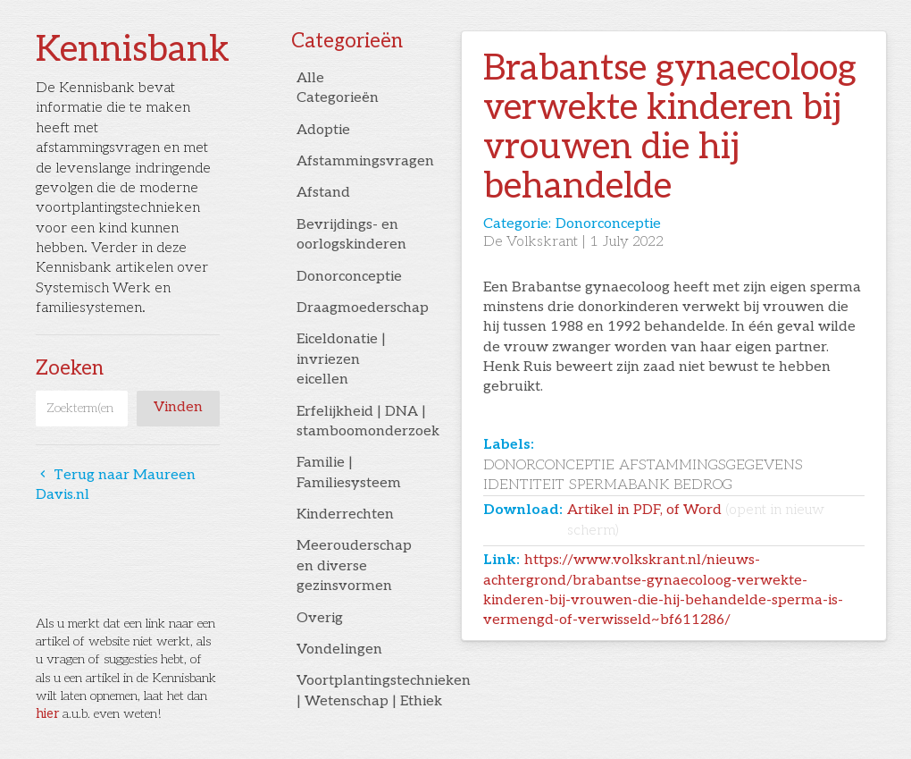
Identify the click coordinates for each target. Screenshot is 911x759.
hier (47, 713)
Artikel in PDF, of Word (695, 520)
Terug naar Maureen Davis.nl (116, 485)
